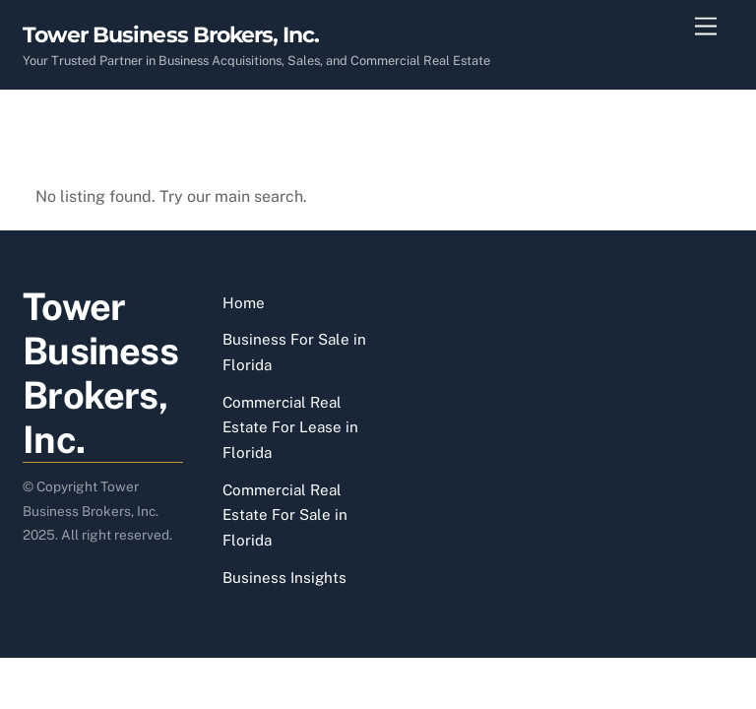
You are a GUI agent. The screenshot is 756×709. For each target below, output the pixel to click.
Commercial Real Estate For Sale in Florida (284, 515)
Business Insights (284, 577)
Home (243, 302)
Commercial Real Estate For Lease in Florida (290, 427)
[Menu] (705, 27)
